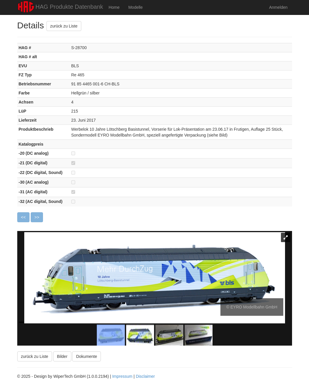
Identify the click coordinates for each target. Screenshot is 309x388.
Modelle (135, 7)
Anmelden (278, 7)
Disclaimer (145, 376)
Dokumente (86, 356)
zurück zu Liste (63, 26)
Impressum (122, 376)
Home (114, 7)
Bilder (62, 356)
